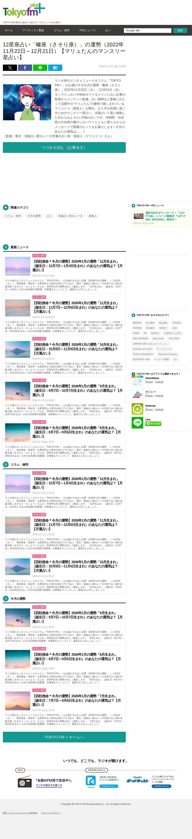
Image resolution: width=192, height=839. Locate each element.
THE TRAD (174, 338)
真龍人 (93, 215)
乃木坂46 (176, 323)
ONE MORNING (140, 338)
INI (145, 333)
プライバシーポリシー (50, 813)
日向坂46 (150, 328)
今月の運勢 (34, 215)
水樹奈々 (163, 328)
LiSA (174, 328)
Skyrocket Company (167, 354)
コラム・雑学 (61, 30)
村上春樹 (150, 323)
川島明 (136, 333)
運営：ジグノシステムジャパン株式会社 (20, 813)
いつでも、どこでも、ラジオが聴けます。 (96, 761)
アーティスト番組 (32, 30)
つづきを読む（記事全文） (64, 147)
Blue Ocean (158, 338)
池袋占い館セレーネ (70, 215)
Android (159, 382)
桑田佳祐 (137, 323)
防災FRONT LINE (141, 359)
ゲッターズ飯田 (161, 359)
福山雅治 (163, 323)
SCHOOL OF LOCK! (142, 349)
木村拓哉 (137, 328)
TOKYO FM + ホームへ (64, 737)
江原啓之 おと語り (173, 333)
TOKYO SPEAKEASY (143, 354)
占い (107, 30)
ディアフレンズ (164, 349)
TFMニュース (86, 30)
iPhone (148, 382)
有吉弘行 (155, 333)
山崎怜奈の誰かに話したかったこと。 (151, 343)
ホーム (8, 30)
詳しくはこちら (64, 272)
